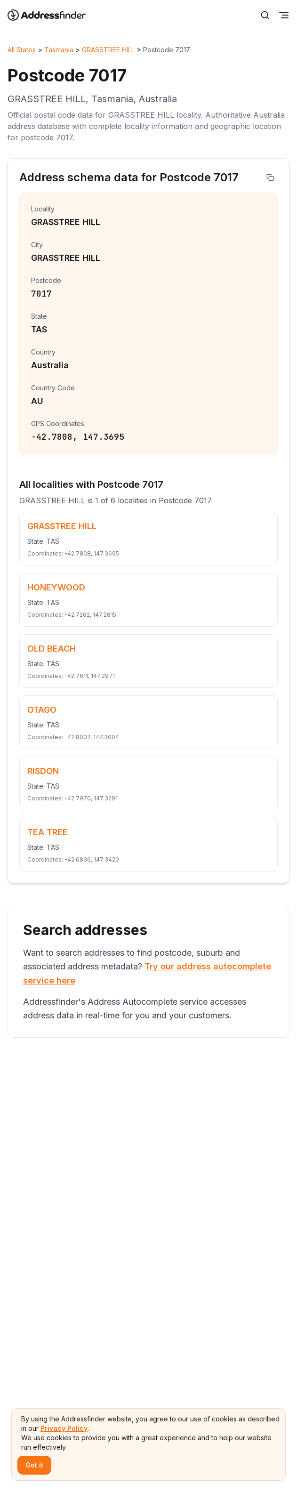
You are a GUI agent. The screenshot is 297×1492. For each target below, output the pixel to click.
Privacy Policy (64, 1428)
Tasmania (58, 50)
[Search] (265, 15)
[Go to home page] (53, 15)
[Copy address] (270, 177)
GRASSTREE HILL (108, 50)
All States (22, 50)
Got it (34, 1465)
